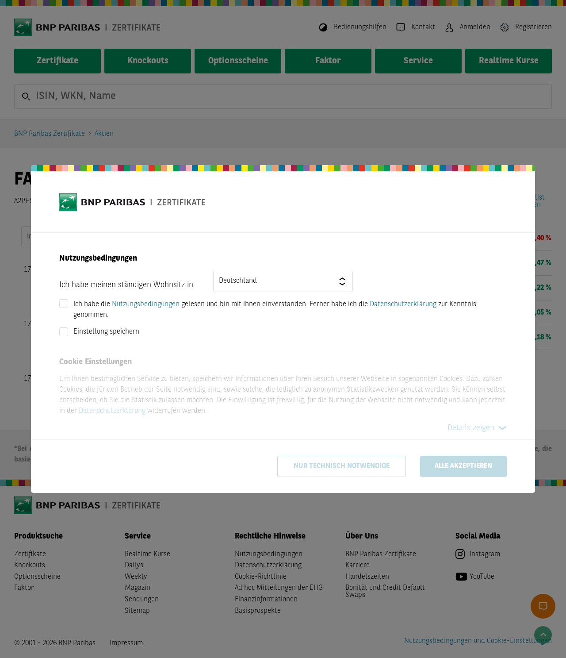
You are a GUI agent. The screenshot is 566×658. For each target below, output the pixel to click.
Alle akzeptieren (463, 466)
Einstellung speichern (106, 331)
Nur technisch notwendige (342, 466)
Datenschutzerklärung (403, 304)
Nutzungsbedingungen (146, 304)
